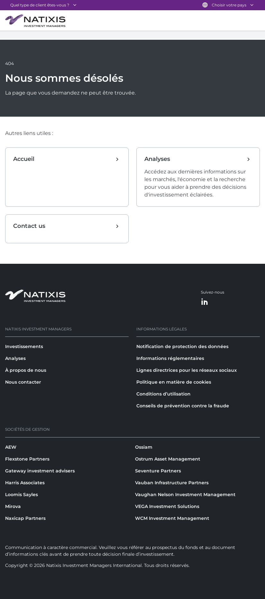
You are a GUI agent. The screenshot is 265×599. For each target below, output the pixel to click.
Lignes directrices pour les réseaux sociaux (186, 370)
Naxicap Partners (25, 518)
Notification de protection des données (182, 346)
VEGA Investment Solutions (167, 506)
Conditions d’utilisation (163, 394)
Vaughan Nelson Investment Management (185, 494)
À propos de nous (25, 370)
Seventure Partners (158, 471)
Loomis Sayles (21, 494)
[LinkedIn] (205, 302)
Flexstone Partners (27, 459)
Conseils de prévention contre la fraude (182, 406)
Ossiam (143, 447)
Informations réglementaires (170, 358)
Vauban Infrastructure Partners (172, 483)
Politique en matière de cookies (173, 382)
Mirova (13, 506)
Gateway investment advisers (40, 471)
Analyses (15, 358)
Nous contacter (23, 382)
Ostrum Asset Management (167, 459)
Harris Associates (25, 483)
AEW (10, 447)
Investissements (24, 346)
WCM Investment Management (172, 518)
